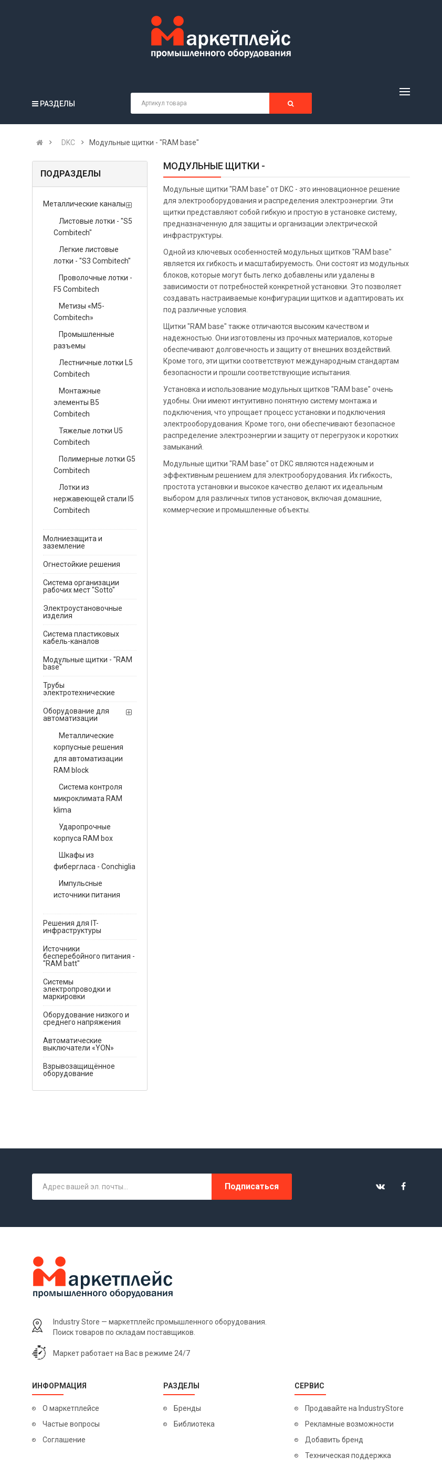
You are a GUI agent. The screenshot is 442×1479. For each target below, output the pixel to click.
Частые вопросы (71, 1424)
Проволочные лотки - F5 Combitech (93, 283)
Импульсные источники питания (87, 889)
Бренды (187, 1408)
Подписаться (252, 1186)
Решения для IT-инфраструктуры (72, 927)
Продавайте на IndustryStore (354, 1408)
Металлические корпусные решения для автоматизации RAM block (88, 752)
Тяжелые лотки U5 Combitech (88, 436)
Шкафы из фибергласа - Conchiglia (94, 861)
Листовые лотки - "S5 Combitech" (93, 227)
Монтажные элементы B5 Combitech (77, 402)
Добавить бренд (334, 1440)
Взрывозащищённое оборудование (79, 1070)
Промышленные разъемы (84, 340)
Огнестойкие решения (81, 564)
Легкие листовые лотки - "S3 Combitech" (92, 255)
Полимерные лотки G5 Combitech (94, 465)
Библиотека (194, 1424)
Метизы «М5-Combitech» (79, 312)
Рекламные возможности (349, 1424)
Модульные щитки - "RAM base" (87, 663)
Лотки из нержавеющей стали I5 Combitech (94, 498)
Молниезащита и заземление (72, 542)
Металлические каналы (84, 204)
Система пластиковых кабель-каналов (81, 637)
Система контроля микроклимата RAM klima (88, 798)
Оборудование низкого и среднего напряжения (86, 1018)
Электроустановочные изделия (82, 612)
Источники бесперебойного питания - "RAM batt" (89, 956)
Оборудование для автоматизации (76, 714)
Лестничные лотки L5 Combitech (93, 368)
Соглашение (64, 1440)
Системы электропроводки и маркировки (77, 989)
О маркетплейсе (71, 1408)
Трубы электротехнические (79, 689)
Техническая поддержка (348, 1455)
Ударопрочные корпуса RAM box (83, 832)
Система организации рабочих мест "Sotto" (81, 586)
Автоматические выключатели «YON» (78, 1044)
